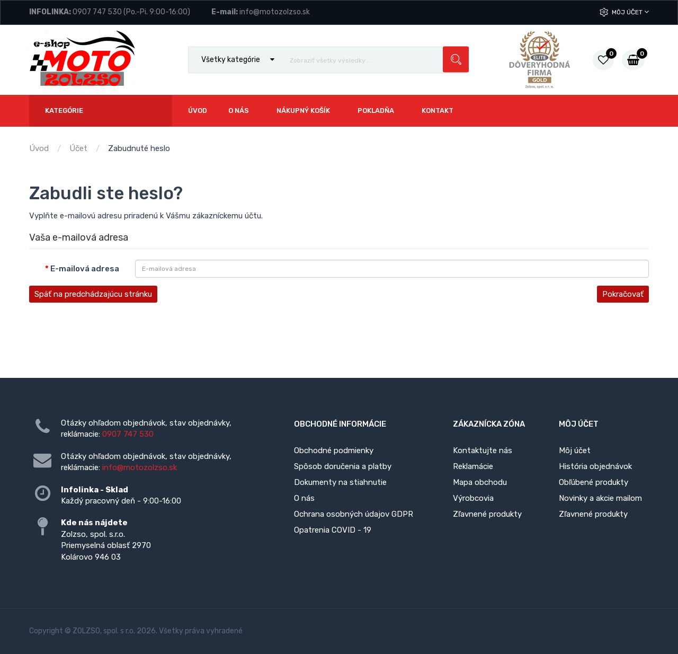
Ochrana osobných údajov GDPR (353, 514)
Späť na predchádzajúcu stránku (93, 294)
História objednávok (595, 466)
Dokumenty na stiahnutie (340, 482)
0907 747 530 (97, 11)
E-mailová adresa (84, 268)
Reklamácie (473, 466)
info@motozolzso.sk (274, 11)
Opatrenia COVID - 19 (332, 530)
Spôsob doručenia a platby (342, 466)
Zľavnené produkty (487, 514)
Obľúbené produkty (593, 482)
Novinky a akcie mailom (600, 498)
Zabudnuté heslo (139, 148)
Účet (78, 148)
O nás (304, 498)
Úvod (39, 148)
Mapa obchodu (480, 482)
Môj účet (630, 12)
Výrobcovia (473, 498)
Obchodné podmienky (333, 450)
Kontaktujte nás (482, 450)
